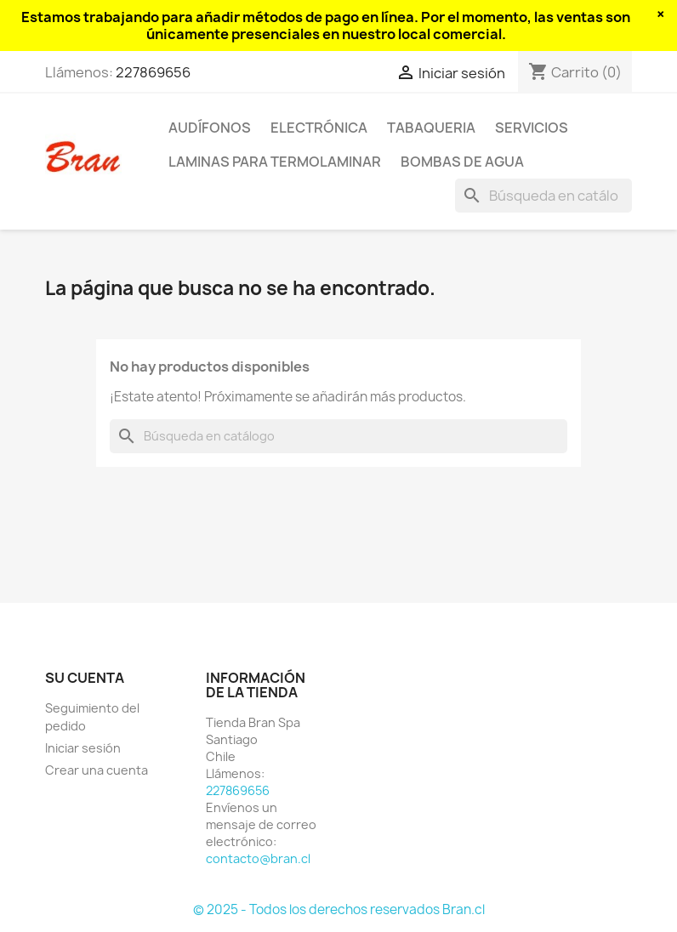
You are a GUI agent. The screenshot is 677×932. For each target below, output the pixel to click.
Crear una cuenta (96, 770)
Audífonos (209, 127)
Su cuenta (84, 677)
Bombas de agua (462, 161)
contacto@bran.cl (258, 858)
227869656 (153, 72)
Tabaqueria (431, 127)
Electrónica (318, 127)
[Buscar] (543, 196)
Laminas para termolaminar (274, 161)
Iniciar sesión (83, 748)
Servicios (531, 127)
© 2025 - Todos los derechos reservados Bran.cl (339, 909)
